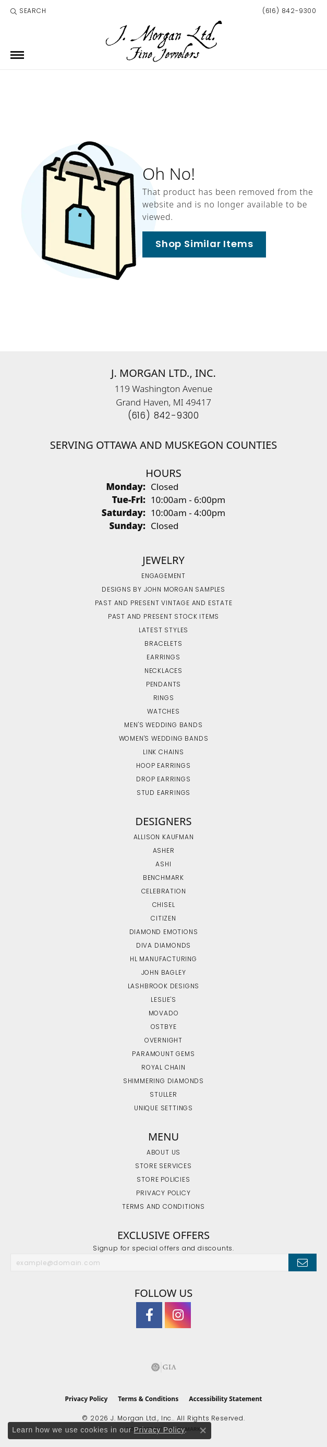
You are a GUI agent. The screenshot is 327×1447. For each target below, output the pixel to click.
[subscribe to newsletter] (302, 1262)
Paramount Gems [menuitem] (163, 1054)
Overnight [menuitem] (163, 1041)
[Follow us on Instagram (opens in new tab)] (178, 1315)
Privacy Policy (163, 1194)
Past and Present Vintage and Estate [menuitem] (164, 603)
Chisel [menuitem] (163, 905)
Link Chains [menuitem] (163, 753)
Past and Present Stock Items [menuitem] (163, 617)
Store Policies (163, 1180)
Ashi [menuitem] (163, 865)
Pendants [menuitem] (163, 685)
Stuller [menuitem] (163, 1095)
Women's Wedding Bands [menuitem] (164, 739)
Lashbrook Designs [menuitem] (164, 987)
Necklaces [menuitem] (163, 671)
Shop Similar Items (204, 245)
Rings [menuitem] (163, 698)
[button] (28, 11)
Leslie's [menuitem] (163, 1000)
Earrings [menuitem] (163, 658)
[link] (288, 11)
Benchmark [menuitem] (163, 878)
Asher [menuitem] (164, 851)
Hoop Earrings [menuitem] (163, 766)
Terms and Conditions (163, 1207)
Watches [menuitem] (163, 712)
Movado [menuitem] (164, 1014)
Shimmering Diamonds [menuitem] (163, 1081)
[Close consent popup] (203, 1430)
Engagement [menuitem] (163, 576)
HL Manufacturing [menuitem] (163, 960)
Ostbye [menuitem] (164, 1027)
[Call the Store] (163, 416)
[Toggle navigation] (17, 55)
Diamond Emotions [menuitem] (163, 932)
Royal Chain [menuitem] (163, 1068)
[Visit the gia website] (163, 1367)
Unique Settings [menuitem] (163, 1109)
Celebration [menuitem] (163, 892)
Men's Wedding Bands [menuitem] (163, 725)
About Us (163, 1153)
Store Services (163, 1166)
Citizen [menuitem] (163, 919)
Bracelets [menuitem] (163, 644)
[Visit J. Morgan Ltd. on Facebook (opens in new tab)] (149, 1315)
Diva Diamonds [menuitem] (163, 946)
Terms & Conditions (148, 1398)
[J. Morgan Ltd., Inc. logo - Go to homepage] (163, 41)
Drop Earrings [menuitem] (163, 780)
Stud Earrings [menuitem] (163, 793)
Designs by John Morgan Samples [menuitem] (163, 590)
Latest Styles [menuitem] (163, 631)
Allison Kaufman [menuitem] (164, 838)
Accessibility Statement (225, 1398)
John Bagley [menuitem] (163, 973)
